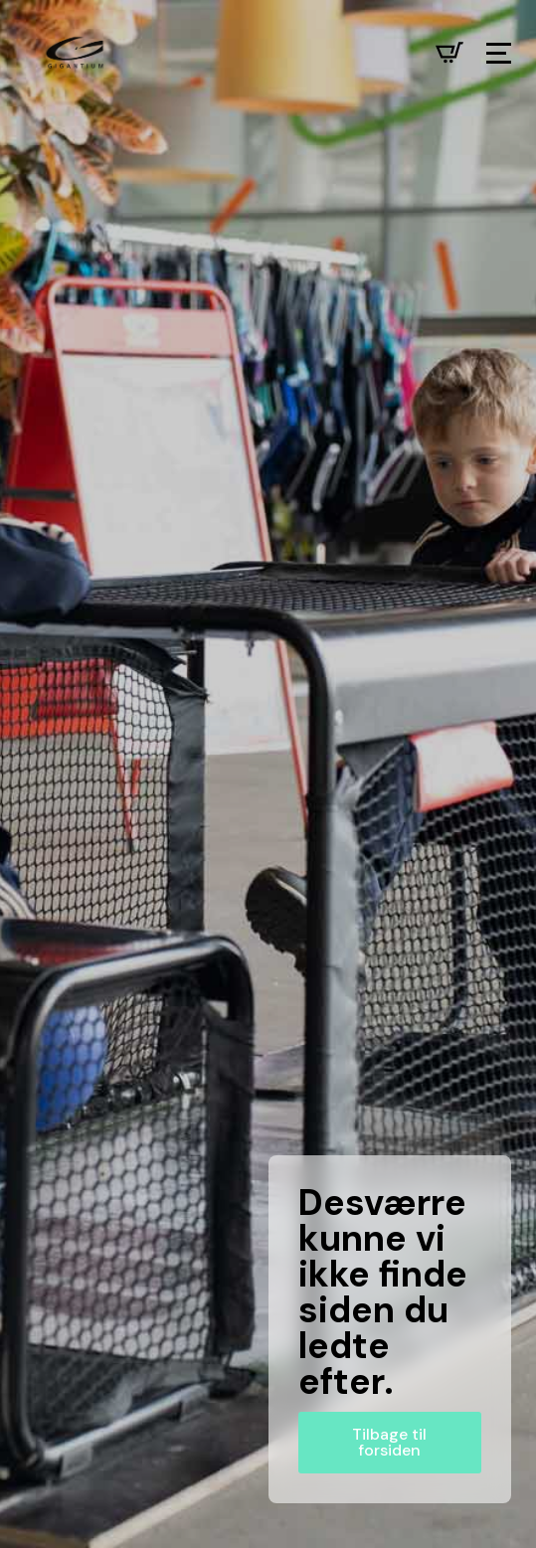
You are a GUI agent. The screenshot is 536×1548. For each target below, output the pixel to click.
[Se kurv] (449, 53)
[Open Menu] (498, 53)
